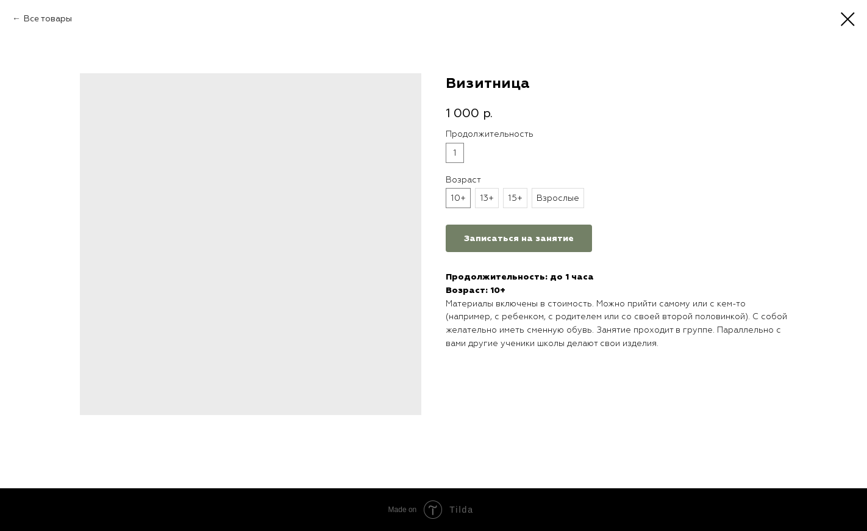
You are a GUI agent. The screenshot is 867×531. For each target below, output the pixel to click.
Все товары (47, 18)
